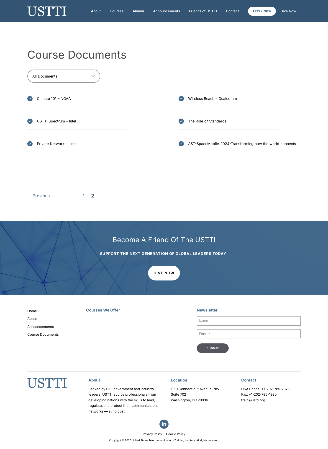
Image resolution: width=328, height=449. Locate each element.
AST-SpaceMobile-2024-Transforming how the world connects (242, 143)
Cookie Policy (175, 434)
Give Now (288, 11)
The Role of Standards (207, 121)
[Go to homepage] (47, 388)
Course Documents (43, 334)
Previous (38, 196)
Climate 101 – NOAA (54, 98)
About (96, 11)
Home (32, 311)
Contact (232, 11)
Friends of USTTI (203, 11)
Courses (116, 11)
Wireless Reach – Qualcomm (212, 98)
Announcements (166, 11)
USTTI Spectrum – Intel (56, 121)
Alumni (138, 11)
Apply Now (262, 11)
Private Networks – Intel (57, 143)
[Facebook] (164, 424)
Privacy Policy (152, 434)
